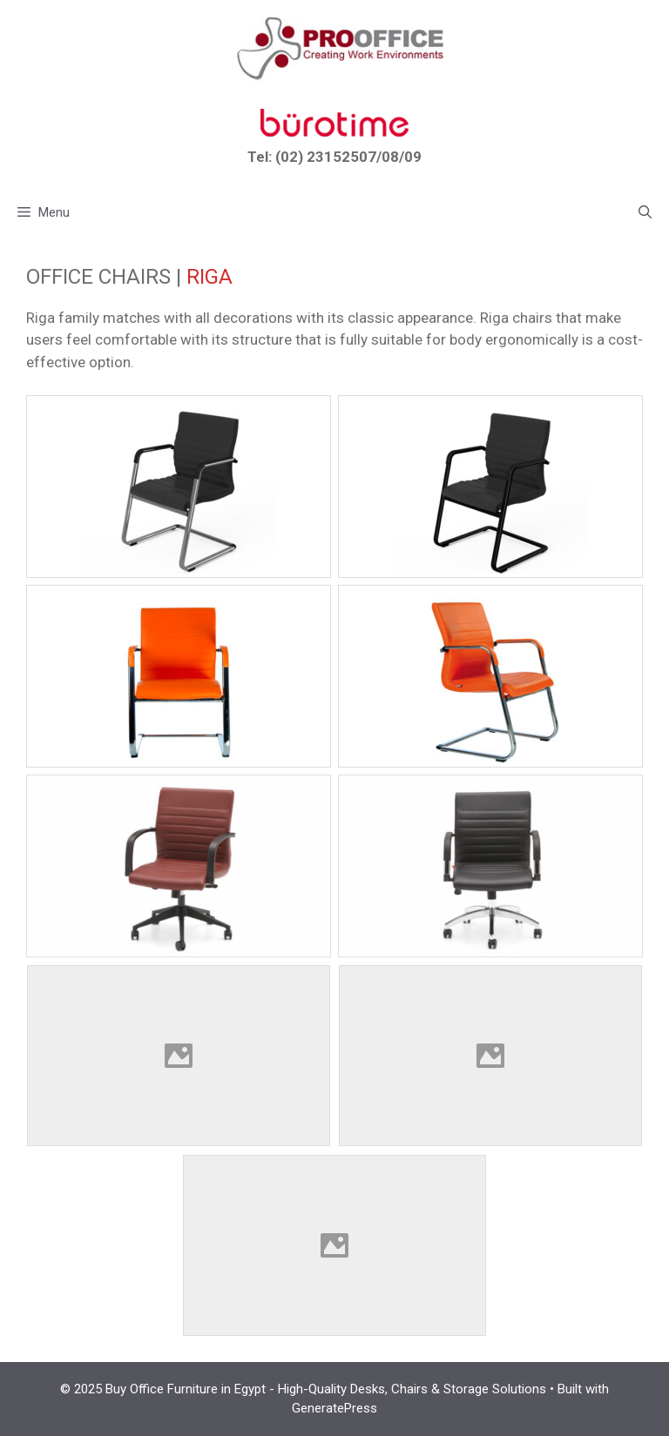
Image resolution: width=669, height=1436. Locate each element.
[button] (645, 212)
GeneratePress (334, 1408)
